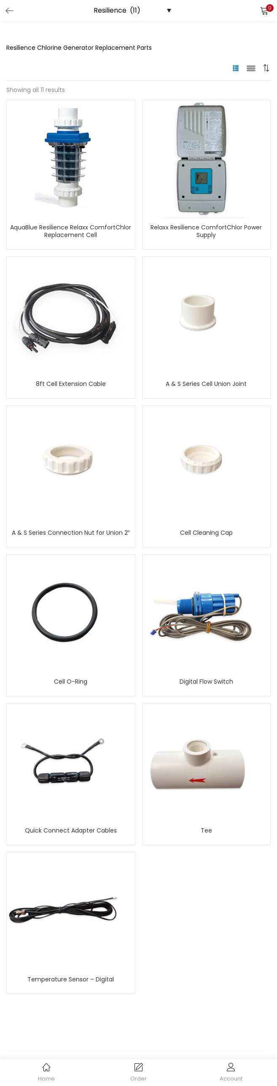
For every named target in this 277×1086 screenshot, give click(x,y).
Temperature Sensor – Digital (70, 979)
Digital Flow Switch (206, 681)
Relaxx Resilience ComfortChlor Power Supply (206, 231)
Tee (206, 830)
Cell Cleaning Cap (206, 532)
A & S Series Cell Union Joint (206, 384)
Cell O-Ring (70, 681)
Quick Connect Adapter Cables (71, 830)
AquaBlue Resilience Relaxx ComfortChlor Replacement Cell (70, 231)
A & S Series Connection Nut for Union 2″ (71, 532)
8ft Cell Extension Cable (71, 384)
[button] (264, 10)
